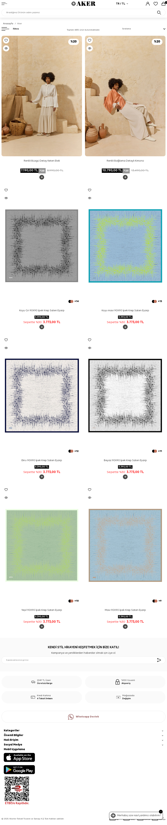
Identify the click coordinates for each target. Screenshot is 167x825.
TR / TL (122, 3)
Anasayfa (8, 24)
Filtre (10, 29)
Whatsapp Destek (83, 717)
